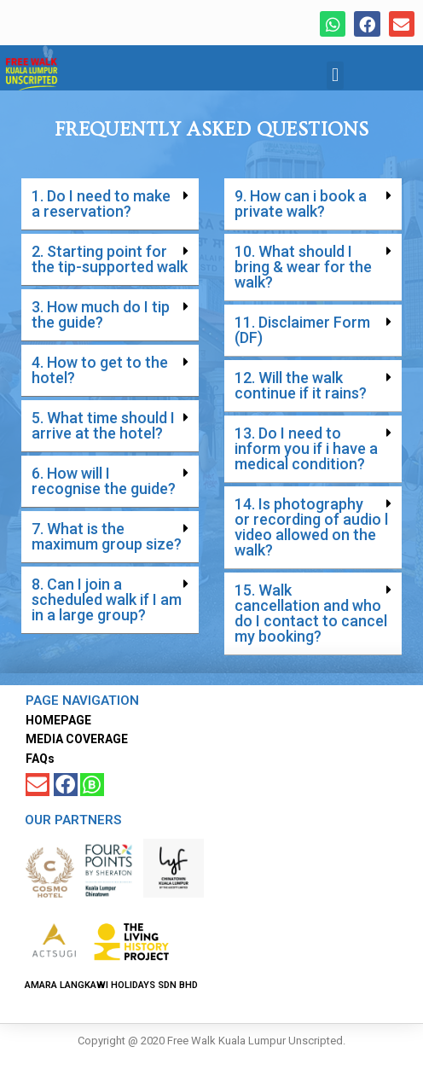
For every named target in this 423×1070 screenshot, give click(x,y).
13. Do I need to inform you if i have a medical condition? (306, 448)
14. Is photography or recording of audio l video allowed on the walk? (311, 527)
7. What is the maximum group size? (107, 536)
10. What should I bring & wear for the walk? (303, 266)
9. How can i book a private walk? (301, 203)
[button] (335, 75)
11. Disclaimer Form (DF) (302, 329)
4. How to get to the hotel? (100, 370)
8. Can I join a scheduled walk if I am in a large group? (107, 599)
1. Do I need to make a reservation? (101, 203)
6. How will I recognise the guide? (104, 480)
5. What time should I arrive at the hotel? (103, 425)
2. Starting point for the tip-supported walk (110, 259)
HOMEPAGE (58, 720)
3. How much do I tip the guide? (101, 314)
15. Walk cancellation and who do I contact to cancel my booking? (311, 613)
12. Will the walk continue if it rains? (301, 385)
